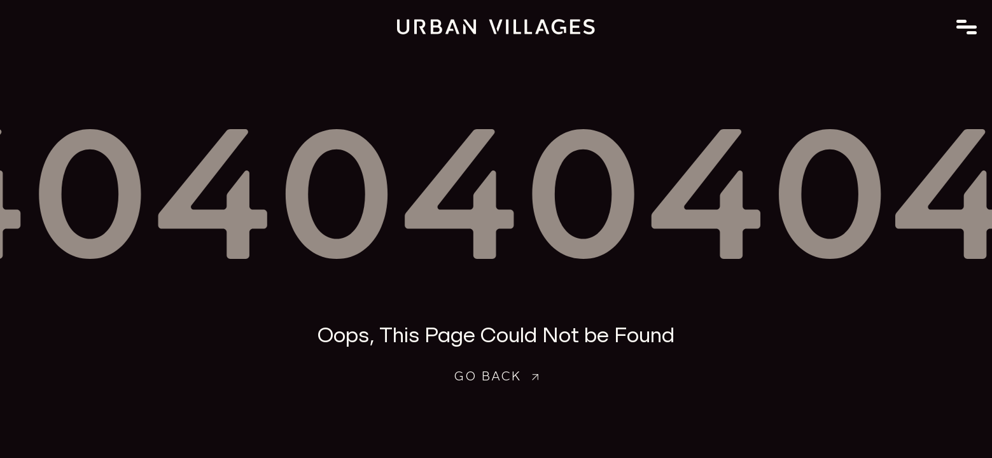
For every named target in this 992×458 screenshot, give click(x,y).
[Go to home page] (496, 26)
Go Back (496, 374)
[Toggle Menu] (966, 27)
